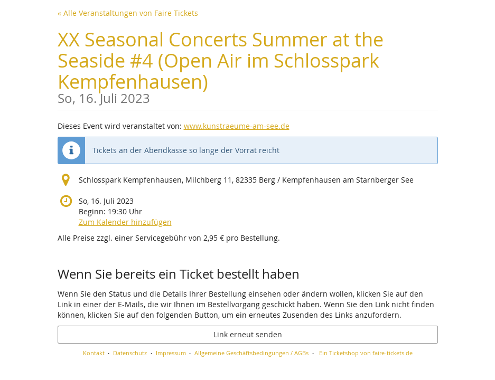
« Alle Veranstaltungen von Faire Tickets (128, 13)
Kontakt (94, 353)
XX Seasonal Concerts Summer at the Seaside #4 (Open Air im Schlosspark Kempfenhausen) (248, 65)
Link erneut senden (247, 334)
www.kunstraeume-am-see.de (236, 126)
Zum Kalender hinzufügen (125, 222)
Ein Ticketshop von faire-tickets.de (366, 353)
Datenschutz (130, 353)
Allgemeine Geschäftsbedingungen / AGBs (251, 353)
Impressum (171, 353)
